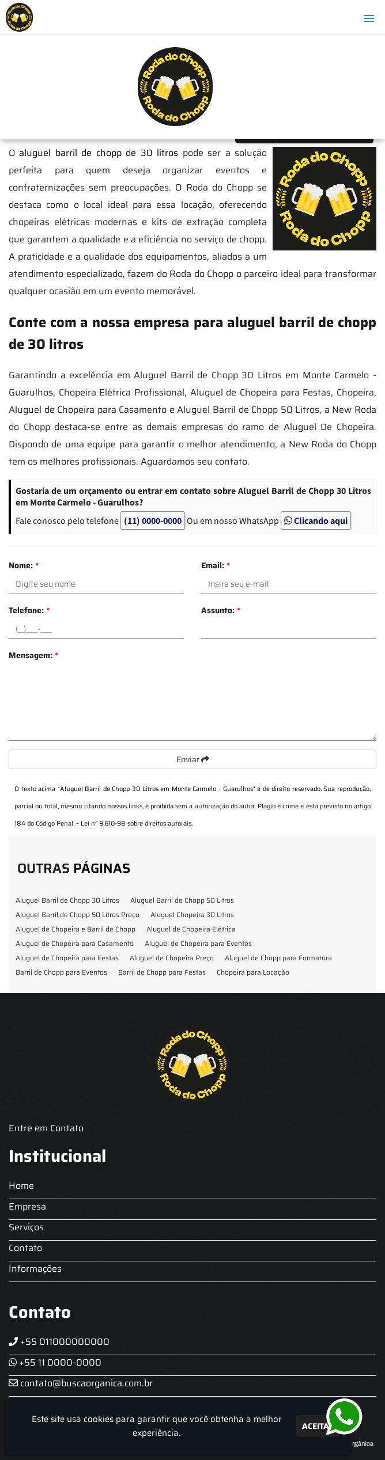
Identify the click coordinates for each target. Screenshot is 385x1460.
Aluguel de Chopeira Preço (172, 957)
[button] (368, 18)
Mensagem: (33, 655)
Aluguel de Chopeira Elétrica (191, 928)
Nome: (24, 565)
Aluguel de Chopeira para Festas (67, 957)
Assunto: (220, 610)
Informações (35, 1268)
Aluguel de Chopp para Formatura (278, 957)
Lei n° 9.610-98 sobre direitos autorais (136, 823)
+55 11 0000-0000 (55, 1362)
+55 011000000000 (59, 1341)
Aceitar (318, 1426)
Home (21, 1185)
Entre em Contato (46, 1128)
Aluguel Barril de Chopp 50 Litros (182, 900)
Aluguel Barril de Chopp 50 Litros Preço (77, 914)
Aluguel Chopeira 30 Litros (192, 914)
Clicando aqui (316, 520)
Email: (215, 565)
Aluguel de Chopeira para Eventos (198, 943)
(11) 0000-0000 (153, 520)
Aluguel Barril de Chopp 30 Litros (67, 900)
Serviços (26, 1227)
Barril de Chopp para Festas (162, 972)
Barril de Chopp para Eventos (61, 972)
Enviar (192, 759)
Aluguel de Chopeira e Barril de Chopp (75, 928)
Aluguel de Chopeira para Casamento (75, 943)
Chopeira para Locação (253, 972)
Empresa (27, 1206)
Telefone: (29, 610)
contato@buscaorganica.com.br (81, 1383)
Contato (25, 1248)
